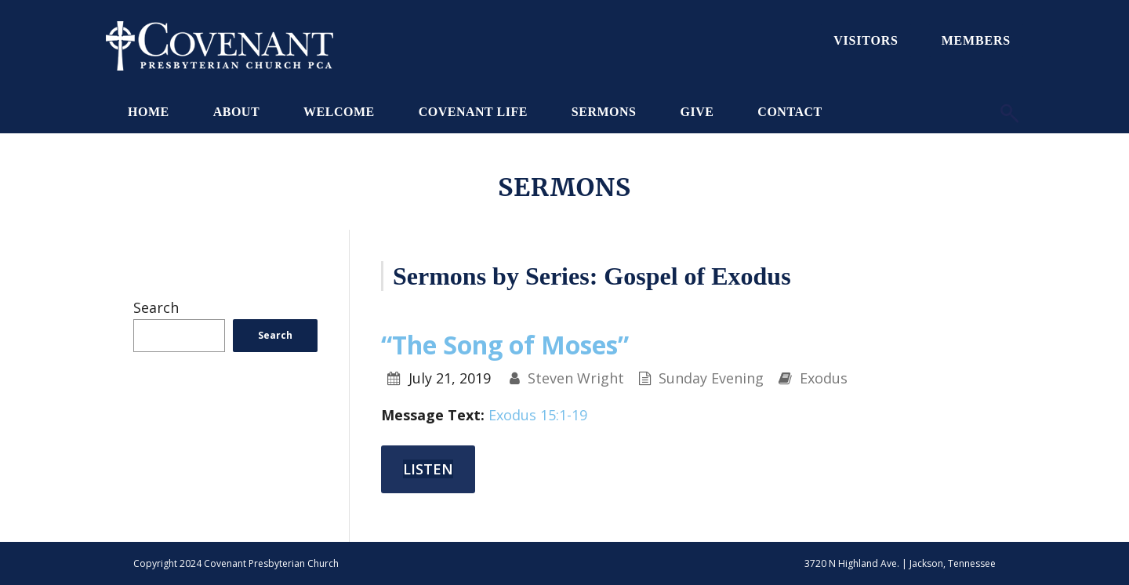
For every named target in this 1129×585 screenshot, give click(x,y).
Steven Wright (576, 378)
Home (148, 111)
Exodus (824, 378)
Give (696, 111)
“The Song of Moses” (505, 345)
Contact (789, 111)
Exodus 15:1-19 (537, 414)
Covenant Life (473, 111)
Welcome (339, 111)
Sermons (604, 111)
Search (156, 307)
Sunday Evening (711, 378)
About (236, 111)
